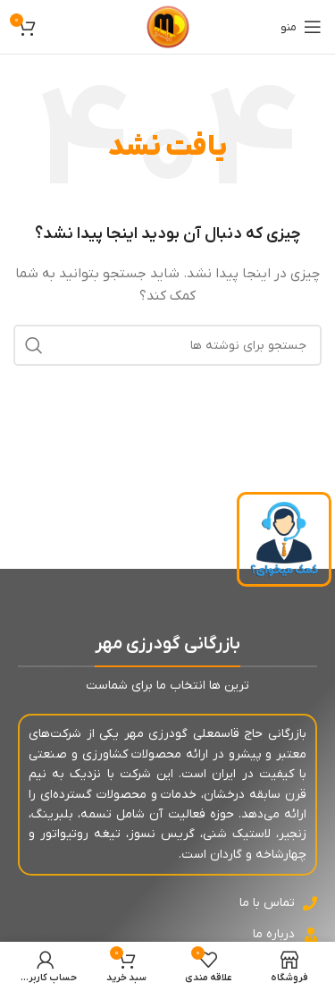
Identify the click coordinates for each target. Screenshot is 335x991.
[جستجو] (167, 345)
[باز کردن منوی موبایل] (301, 27)
